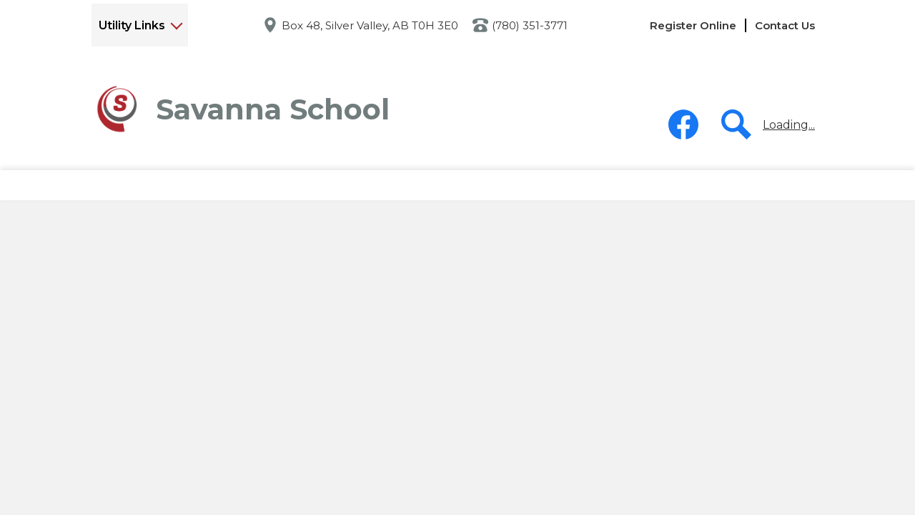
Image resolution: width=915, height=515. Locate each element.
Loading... (789, 125)
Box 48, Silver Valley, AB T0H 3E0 (370, 25)
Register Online (693, 25)
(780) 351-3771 (530, 25)
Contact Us (785, 25)
